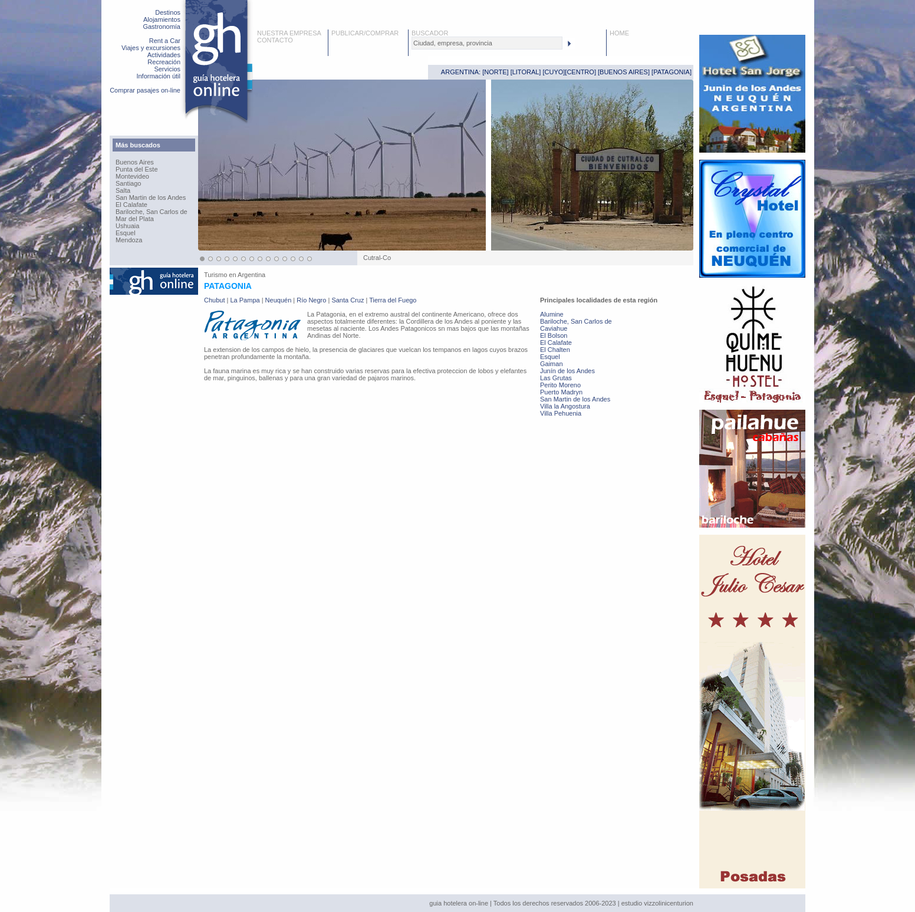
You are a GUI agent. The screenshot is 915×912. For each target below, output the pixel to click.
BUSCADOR (430, 33)
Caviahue (553, 328)
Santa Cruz (347, 300)
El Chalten (555, 349)
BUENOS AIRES (624, 71)
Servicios (167, 69)
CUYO (554, 71)
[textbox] (487, 43)
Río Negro (311, 300)
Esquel (126, 232)
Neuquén (278, 300)
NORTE (495, 71)
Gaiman (551, 363)
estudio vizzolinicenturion (657, 903)
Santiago (128, 183)
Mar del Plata (135, 218)
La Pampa (244, 300)
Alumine (552, 314)
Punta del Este (137, 169)
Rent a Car (164, 40)
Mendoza (129, 239)
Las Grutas (556, 377)
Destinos (167, 12)
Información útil (158, 76)
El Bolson (553, 335)
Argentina (251, 274)
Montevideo (132, 176)
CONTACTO (275, 40)
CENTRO (580, 71)
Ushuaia (127, 225)
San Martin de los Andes (151, 197)
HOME (619, 33)
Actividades (163, 54)
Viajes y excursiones (150, 47)
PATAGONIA (671, 71)
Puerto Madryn (561, 392)
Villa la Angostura (565, 406)
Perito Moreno (560, 384)
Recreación (163, 61)
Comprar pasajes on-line (145, 90)
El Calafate (131, 204)
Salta (123, 190)
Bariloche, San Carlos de (151, 211)
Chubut (214, 300)
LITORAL (525, 71)
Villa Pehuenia (560, 413)
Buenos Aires (135, 162)
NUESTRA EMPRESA (289, 33)
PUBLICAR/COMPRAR (365, 33)
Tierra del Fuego (392, 300)
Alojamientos (161, 19)
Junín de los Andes (567, 370)
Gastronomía (161, 26)
